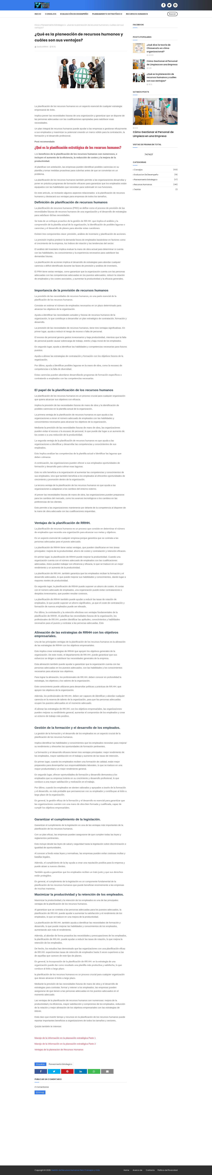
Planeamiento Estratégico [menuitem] (107, 14)
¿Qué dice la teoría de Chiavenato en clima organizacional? (159, 48)
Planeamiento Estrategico (53, 25)
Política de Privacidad (168, 1170)
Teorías (156, 189)
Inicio (37, 25)
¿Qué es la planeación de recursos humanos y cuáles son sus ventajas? (161, 77)
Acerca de (137, 1170)
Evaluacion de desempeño (156, 174)
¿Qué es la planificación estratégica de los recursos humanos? (78, 147)
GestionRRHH (42, 46)
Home (126, 1170)
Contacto (150, 1170)
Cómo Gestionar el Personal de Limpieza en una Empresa (162, 63)
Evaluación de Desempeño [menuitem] (74, 14)
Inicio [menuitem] (38, 14)
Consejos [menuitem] (50, 14)
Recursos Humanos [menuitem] (137, 14)
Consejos (156, 169)
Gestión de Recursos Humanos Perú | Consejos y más (75, 1170)
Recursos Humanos (156, 184)
